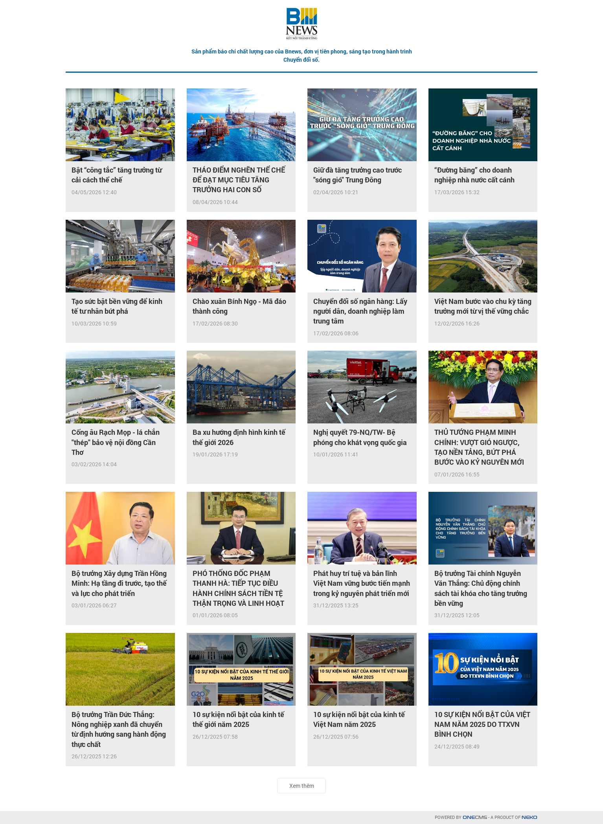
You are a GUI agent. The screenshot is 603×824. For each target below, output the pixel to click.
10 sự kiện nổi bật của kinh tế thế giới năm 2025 (238, 719)
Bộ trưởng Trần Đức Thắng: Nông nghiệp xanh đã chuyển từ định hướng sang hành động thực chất (119, 729)
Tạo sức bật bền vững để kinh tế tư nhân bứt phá (117, 306)
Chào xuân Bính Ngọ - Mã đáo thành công (239, 306)
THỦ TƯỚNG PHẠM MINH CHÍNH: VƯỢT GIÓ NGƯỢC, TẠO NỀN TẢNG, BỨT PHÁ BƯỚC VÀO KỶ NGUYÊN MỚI (479, 447)
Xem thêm (301, 785)
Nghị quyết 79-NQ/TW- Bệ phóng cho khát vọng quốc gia (360, 437)
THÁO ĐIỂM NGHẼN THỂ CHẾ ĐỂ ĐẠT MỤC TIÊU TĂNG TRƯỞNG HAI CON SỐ (239, 179)
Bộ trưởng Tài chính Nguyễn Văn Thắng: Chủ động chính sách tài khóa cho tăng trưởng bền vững (480, 588)
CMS (475, 817)
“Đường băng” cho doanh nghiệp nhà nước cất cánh (474, 174)
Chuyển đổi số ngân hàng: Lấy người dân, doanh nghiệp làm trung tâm (360, 311)
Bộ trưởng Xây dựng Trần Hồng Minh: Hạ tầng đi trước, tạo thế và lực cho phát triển (119, 583)
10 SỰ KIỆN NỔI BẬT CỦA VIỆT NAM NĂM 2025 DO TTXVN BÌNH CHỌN (482, 724)
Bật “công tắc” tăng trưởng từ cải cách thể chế (117, 174)
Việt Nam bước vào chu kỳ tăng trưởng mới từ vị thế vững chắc (482, 306)
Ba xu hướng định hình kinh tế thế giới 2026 (239, 437)
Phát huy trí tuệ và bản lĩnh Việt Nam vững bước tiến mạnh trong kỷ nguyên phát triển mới (361, 583)
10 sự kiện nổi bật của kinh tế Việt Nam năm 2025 (359, 719)
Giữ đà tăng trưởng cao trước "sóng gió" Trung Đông (357, 174)
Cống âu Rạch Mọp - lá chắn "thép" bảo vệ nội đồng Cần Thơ (116, 441)
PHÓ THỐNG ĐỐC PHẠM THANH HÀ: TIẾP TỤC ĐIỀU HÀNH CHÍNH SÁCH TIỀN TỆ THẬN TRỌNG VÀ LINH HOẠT (238, 588)
